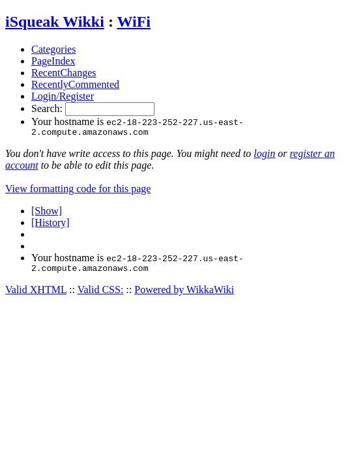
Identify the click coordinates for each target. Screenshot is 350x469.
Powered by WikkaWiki (184, 293)
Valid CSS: (101, 293)
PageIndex (53, 60)
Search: (48, 108)
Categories (53, 49)
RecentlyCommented (75, 84)
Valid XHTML (35, 293)
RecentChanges (63, 72)
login (264, 155)
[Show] (46, 212)
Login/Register (62, 96)
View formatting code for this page (78, 190)
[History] (50, 224)
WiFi (134, 21)
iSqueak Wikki (54, 21)
